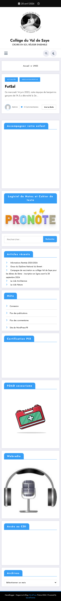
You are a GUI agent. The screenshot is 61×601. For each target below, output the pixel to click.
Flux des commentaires (19, 318)
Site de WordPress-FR (19, 325)
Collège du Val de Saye (29, 40)
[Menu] (6, 53)
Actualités (11, 79)
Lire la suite (49, 107)
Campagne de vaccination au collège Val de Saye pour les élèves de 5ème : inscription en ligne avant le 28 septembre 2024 (31, 272)
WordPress (33, 593)
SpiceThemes (30, 596)
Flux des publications (18, 311)
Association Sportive (30, 79)
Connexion (14, 304)
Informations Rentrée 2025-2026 (23, 261)
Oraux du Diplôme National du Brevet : (26, 265)
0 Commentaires (31, 107)
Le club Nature (16, 282)
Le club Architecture (18, 279)
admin (15, 107)
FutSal (10, 86)
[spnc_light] (53, 53)
